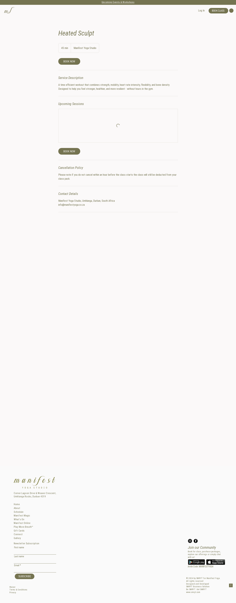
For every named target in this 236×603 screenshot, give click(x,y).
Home (17, 504)
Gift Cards (19, 530)
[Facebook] (196, 541)
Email (16, 565)
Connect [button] (18, 534)
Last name (19, 556)
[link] (69, 61)
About (17, 508)
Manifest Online (22, 523)
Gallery (17, 538)
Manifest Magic (22, 515)
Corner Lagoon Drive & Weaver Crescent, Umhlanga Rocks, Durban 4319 (35, 495)
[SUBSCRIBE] (25, 576)
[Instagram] (190, 541)
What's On (19, 519)
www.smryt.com (193, 592)
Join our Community (202, 547)
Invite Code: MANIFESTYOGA (200, 566)
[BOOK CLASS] (218, 11)
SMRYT (199, 578)
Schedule (19, 511)
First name (19, 547)
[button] (10, 10)
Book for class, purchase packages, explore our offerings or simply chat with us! (204, 554)
